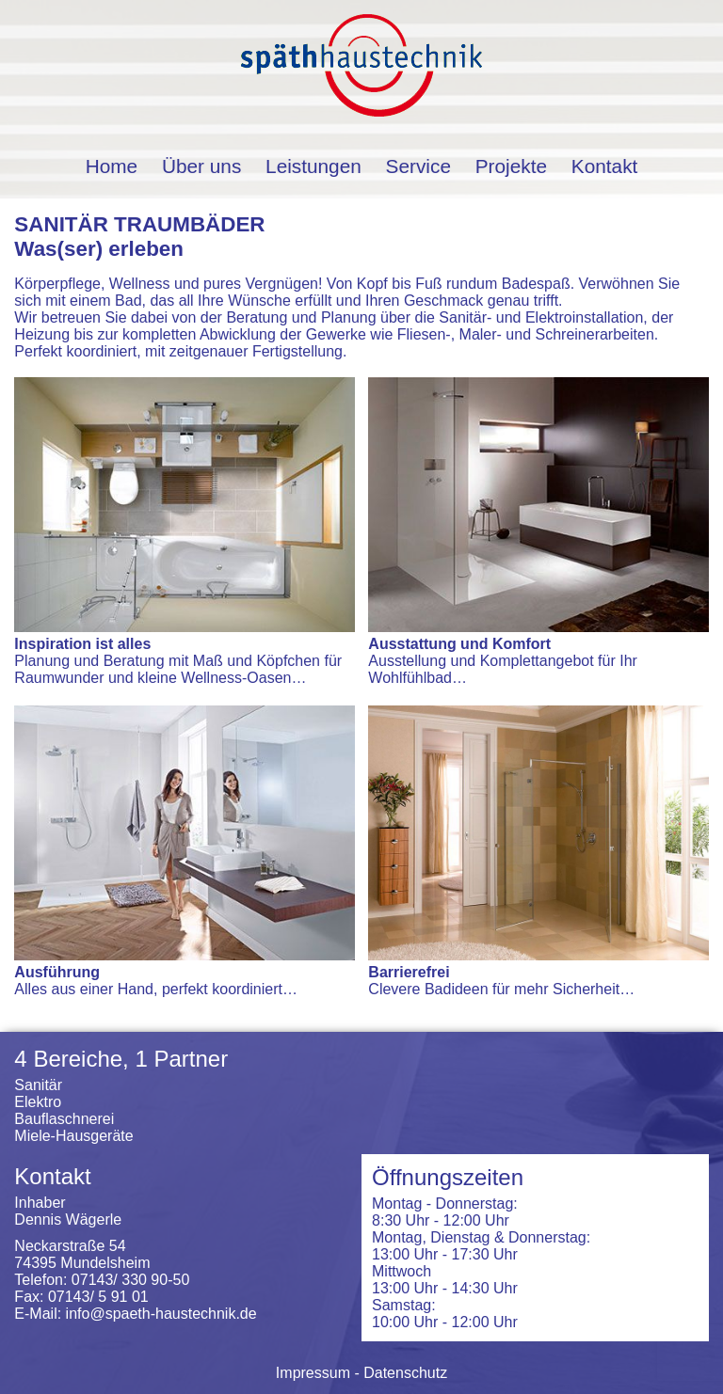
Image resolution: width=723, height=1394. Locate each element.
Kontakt (604, 166)
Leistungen (313, 166)
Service (418, 166)
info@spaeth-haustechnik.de (161, 1314)
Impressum (313, 1373)
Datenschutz (405, 1373)
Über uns (201, 166)
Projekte (511, 166)
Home (111, 166)
